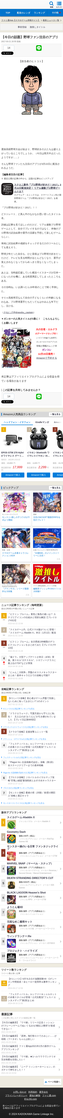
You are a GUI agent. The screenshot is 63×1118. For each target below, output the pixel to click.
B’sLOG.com (30, 1099)
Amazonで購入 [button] (13, 475)
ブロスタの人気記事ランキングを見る (18, 788)
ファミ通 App (11, 5)
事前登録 (22, 27)
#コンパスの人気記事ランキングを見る (18, 709)
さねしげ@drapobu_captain (18, 312)
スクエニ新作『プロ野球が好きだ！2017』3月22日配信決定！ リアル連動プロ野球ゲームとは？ (37, 188)
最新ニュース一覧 (51, 20)
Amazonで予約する (46, 358)
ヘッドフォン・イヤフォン (17, 422)
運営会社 (43, 1092)
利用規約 (32, 1092)
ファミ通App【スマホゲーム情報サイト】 (20, 20)
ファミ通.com (49, 1095)
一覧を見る (55, 414)
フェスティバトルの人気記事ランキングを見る (22, 757)
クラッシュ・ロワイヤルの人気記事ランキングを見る (24, 739)
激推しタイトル (37, 27)
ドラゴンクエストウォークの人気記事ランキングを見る (25, 727)
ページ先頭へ (54, 1082)
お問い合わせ (19, 1092)
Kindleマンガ (42, 422)
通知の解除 (34, 1095)
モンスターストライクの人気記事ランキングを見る (23, 803)
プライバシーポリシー (16, 1095)
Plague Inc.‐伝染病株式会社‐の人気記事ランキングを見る (25, 773)
